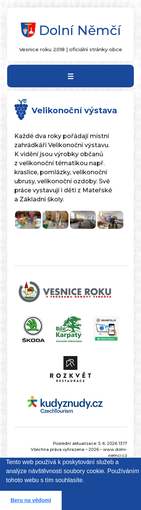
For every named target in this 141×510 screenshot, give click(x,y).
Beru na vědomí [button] (31, 500)
